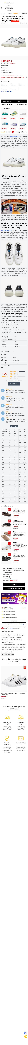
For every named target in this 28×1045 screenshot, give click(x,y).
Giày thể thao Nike (6, 230)
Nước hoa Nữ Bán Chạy (7, 649)
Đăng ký (22, 624)
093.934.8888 (8, 7)
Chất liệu (4, 363)
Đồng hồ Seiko (19, 649)
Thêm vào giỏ (7, 101)
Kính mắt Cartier (21, 644)
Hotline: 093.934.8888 (14, 588)
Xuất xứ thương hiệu (6, 366)
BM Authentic (7, 607)
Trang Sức (10, 642)
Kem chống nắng (5, 635)
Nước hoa (3, 647)
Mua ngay (21, 101)
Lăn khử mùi (4, 639)
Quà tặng (3, 642)
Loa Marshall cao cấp (6, 652)
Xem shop (14, 621)
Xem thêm (14, 426)
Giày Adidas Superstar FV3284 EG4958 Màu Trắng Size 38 (13, 693)
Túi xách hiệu (4, 637)
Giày (16, 23)
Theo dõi (24, 608)
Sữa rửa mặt (15, 635)
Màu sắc (3, 357)
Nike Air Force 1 (15, 136)
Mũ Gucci (12, 637)
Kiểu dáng (4, 360)
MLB (11, 639)
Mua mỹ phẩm (17, 639)
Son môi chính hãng (13, 647)
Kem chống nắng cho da (7, 654)
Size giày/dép (5, 351)
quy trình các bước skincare (8, 644)
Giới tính (3, 354)
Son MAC (19, 637)
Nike (3, 14)
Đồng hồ (22, 635)
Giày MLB (22, 647)
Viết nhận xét (14, 383)
